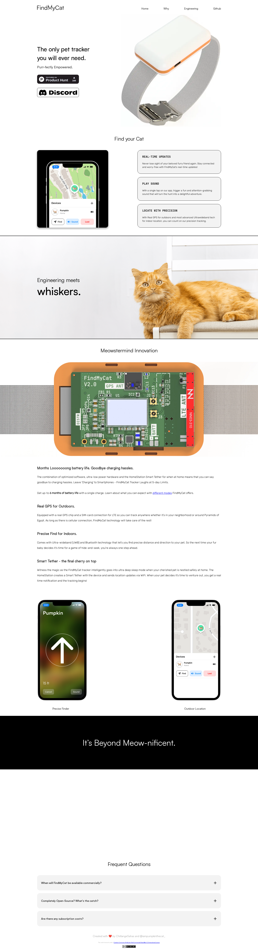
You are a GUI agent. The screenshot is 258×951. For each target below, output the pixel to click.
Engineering (191, 8)
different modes (162, 493)
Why (166, 8)
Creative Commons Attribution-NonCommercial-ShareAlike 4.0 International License (137, 942)
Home (144, 8)
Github (217, 8)
